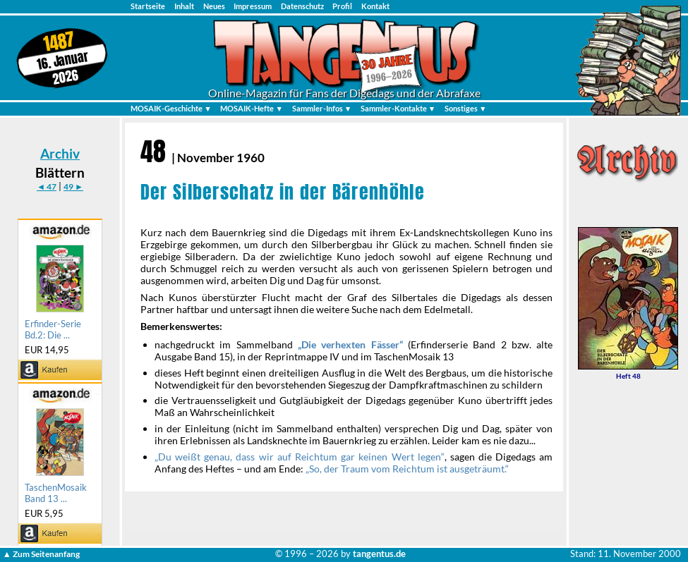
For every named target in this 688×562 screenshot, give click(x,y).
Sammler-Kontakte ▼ (398, 108)
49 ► (73, 186)
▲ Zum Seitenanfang (41, 554)
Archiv (60, 153)
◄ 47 (46, 186)
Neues (214, 6)
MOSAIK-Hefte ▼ (251, 108)
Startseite (148, 6)
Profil (342, 6)
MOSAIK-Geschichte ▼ (171, 108)
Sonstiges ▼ (466, 108)
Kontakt (375, 6)
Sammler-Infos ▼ (322, 108)
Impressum (253, 6)
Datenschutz (302, 6)
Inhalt (184, 6)
